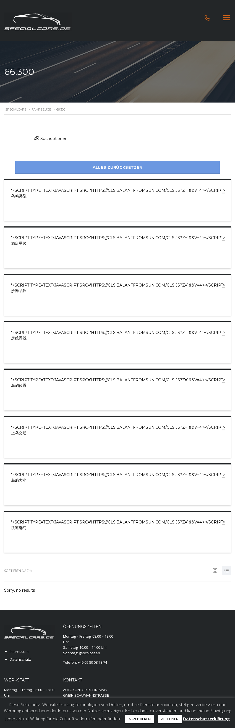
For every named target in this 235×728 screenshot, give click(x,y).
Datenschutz (20, 659)
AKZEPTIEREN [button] (140, 718)
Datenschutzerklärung (206, 718)
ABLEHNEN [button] (170, 718)
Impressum (19, 651)
